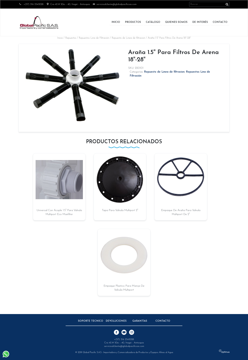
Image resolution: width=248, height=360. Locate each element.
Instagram (131, 332)
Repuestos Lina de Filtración (94, 38)
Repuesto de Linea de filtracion (128, 38)
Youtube (124, 332)
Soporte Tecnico (90, 321)
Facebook (116, 332)
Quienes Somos (176, 22)
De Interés (200, 22)
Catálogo (153, 22)
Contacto (220, 22)
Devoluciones (116, 321)
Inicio (116, 22)
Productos (133, 22)
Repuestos (70, 38)
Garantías (139, 321)
